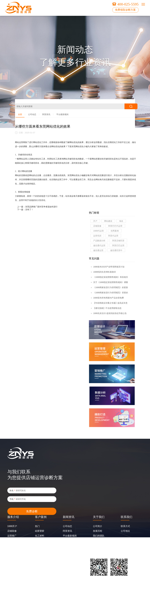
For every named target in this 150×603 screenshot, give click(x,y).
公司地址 (125, 531)
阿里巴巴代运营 (115, 226)
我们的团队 (98, 535)
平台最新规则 (62, 114)
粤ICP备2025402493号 (15, 595)
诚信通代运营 (99, 245)
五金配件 (39, 540)
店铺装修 (97, 226)
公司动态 (32, 114)
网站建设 (108, 221)
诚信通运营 (98, 250)
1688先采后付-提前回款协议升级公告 (109, 313)
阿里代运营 (113, 236)
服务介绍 (13, 516)
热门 (37, 526)
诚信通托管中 (116, 250)
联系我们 (126, 516)
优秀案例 (115, 231)
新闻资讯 (68, 516)
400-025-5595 (127, 4)
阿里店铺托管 (118, 240)
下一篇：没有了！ (25, 209)
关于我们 (98, 516)
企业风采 (97, 540)
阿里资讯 (46, 114)
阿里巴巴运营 (118, 245)
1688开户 (12, 526)
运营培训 (97, 236)
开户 (95, 221)
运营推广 (12, 535)
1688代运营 (98, 231)
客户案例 (41, 516)
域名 (121, 221)
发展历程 (97, 531)
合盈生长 (12, 545)
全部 (20, 114)
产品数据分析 (99, 240)
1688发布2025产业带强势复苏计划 (107, 267)
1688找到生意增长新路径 (103, 272)
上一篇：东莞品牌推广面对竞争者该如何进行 (37, 207)
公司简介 (97, 526)
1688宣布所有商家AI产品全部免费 (107, 298)
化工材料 (39, 535)
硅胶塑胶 (39, 531)
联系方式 (125, 526)
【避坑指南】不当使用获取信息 (106, 308)
